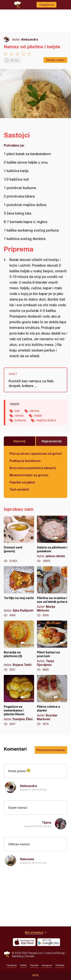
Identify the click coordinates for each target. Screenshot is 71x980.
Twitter (23, 965)
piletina (34, 410)
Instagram (46, 965)
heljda (38, 415)
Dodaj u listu (55, 60)
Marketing (17, 956)
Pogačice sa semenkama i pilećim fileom (19, 700)
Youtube (34, 965)
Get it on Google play (48, 942)
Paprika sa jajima (22, 482)
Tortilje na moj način (19, 591)
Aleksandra (29, 39)
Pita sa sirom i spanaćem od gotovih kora (35, 453)
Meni (35, 975)
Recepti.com (7, 954)
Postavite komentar (51, 750)
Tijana (46, 822)
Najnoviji (19, 441)
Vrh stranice (34, 932)
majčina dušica (46, 420)
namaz (19, 415)
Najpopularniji (52, 441)
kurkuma (20, 420)
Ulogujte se (46, 4)
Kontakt (30, 956)
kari (17, 410)
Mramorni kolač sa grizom (28, 475)
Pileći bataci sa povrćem (52, 646)
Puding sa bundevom (25, 460)
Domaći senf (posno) (19, 539)
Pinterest (59, 965)
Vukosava (27, 859)
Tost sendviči (19, 489)
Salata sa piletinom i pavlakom (52, 539)
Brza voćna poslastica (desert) (32, 468)
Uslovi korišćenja (54, 953)
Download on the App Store (24, 942)
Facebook (11, 965)
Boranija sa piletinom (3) (19, 646)
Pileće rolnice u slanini (52, 700)
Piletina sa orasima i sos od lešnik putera (52, 591)
